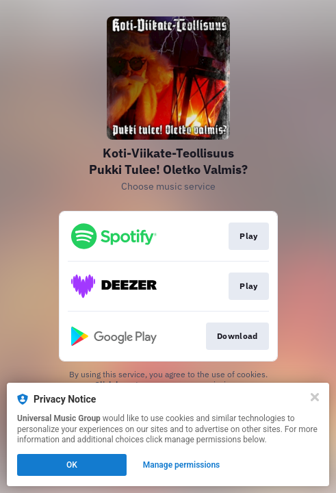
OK (71, 465)
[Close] (315, 397)
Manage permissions (181, 465)
